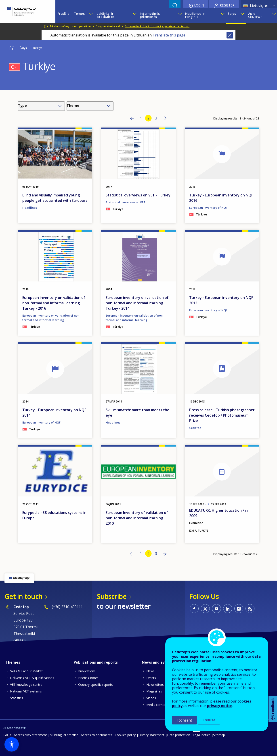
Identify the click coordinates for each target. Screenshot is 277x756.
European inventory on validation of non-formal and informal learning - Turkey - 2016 (53, 303)
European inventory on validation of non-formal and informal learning (51, 317)
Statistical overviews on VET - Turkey (138, 195)
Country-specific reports (95, 684)
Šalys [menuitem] (232, 13)
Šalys (23, 48)
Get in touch (23, 596)
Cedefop (195, 428)
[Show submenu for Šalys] (242, 15)
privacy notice (219, 705)
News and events (157, 662)
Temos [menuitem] (79, 13)
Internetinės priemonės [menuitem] (150, 15)
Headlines (29, 208)
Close (230, 35)
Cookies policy (125, 735)
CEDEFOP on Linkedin (227, 608)
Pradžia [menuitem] (63, 13)
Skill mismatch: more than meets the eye (137, 412)
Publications (87, 671)
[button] (11, 744)
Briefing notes (88, 678)
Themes (13, 662)
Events (151, 678)
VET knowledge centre (26, 684)
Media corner (156, 705)
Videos (151, 698)
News (150, 671)
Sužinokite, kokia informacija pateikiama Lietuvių (157, 26)
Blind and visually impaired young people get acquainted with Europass (54, 198)
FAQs (7, 735)
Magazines (154, 691)
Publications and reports (96, 662)
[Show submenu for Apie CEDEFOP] (273, 15)
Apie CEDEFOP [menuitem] (255, 15)
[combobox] (42, 106)
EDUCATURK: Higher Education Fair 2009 (219, 513)
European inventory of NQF (208, 208)
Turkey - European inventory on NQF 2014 (54, 412)
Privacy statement (151, 735)
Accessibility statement (30, 735)
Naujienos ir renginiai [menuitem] (195, 15)
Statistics (16, 698)
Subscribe (111, 596)
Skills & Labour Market (26, 671)
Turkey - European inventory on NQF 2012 (221, 300)
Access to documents (96, 735)
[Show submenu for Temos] (91, 15)
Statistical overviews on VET (125, 202)
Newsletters (155, 684)
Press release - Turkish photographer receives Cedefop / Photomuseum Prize (222, 415)
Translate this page (169, 35)
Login (199, 5)
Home (12, 47)
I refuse (209, 720)
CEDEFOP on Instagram (238, 608)
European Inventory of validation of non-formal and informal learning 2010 (137, 518)
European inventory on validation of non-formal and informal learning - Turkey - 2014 (137, 303)
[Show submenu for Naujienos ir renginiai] (222, 15)
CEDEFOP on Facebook (194, 608)
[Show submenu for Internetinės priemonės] (179, 15)
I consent (184, 720)
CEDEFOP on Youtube (216, 608)
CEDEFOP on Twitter (205, 608)
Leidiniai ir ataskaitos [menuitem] (105, 15)
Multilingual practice (64, 735)
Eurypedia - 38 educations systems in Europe (54, 515)
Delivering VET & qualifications (32, 678)
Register (227, 5)
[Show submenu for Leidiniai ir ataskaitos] (134, 15)
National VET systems (26, 691)
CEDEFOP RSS (250, 608)
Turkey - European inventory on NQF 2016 (221, 198)
